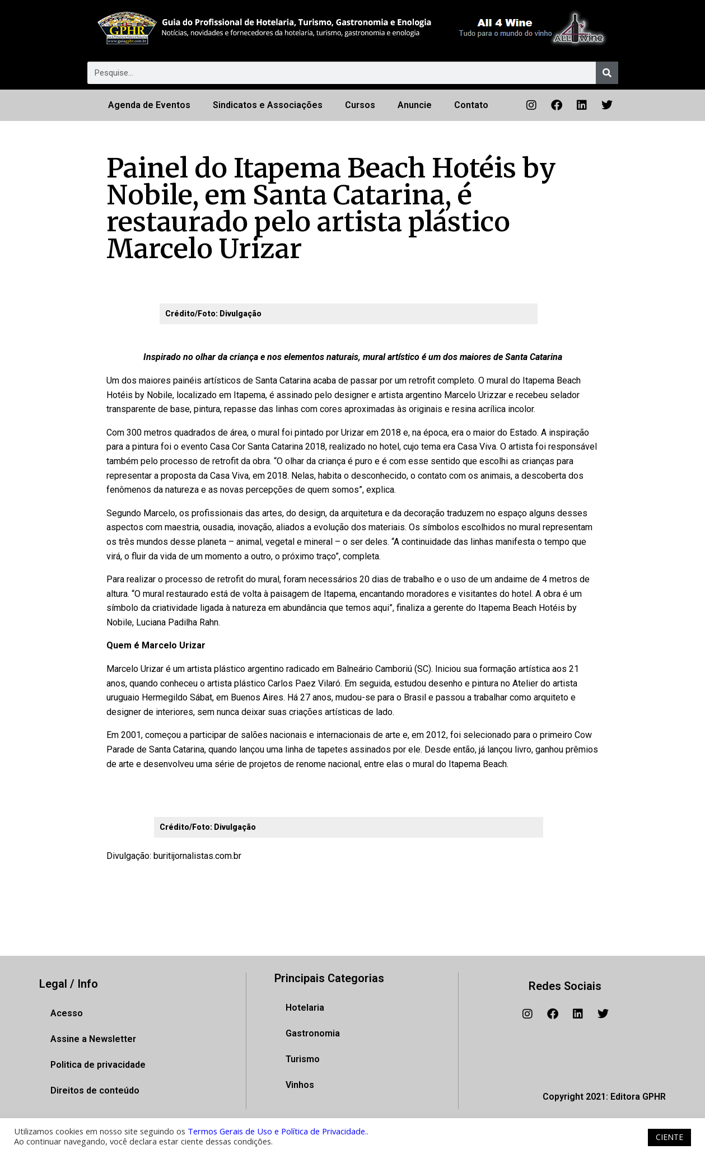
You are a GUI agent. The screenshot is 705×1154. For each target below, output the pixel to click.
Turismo (303, 1059)
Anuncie (415, 105)
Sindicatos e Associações (268, 105)
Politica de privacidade (98, 1064)
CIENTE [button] (669, 1137)
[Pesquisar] (607, 73)
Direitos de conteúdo (94, 1090)
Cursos (360, 105)
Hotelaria (305, 1007)
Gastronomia (313, 1033)
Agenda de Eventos (149, 105)
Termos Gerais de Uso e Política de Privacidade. (277, 1131)
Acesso (66, 1013)
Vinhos (300, 1085)
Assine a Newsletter (93, 1039)
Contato (471, 105)
